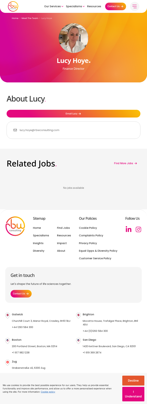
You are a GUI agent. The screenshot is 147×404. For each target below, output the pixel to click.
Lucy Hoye (46, 18)
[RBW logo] (14, 7)
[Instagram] (138, 231)
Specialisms (41, 237)
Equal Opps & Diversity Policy (98, 253)
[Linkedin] (128, 231)
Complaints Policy (91, 237)
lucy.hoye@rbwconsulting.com (39, 132)
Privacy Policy (88, 245)
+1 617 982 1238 (20, 356)
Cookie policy (48, 391)
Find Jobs (63, 230)
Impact (62, 245)
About (61, 253)
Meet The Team (30, 18)
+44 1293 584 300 (22, 331)
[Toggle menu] (133, 7)
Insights (38, 245)
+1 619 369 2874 (92, 356)
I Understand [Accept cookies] (133, 394)
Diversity (38, 253)
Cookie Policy (88, 230)
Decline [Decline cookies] (133, 380)
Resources (90, 7)
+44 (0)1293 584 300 (95, 334)
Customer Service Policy (95, 260)
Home (15, 18)
